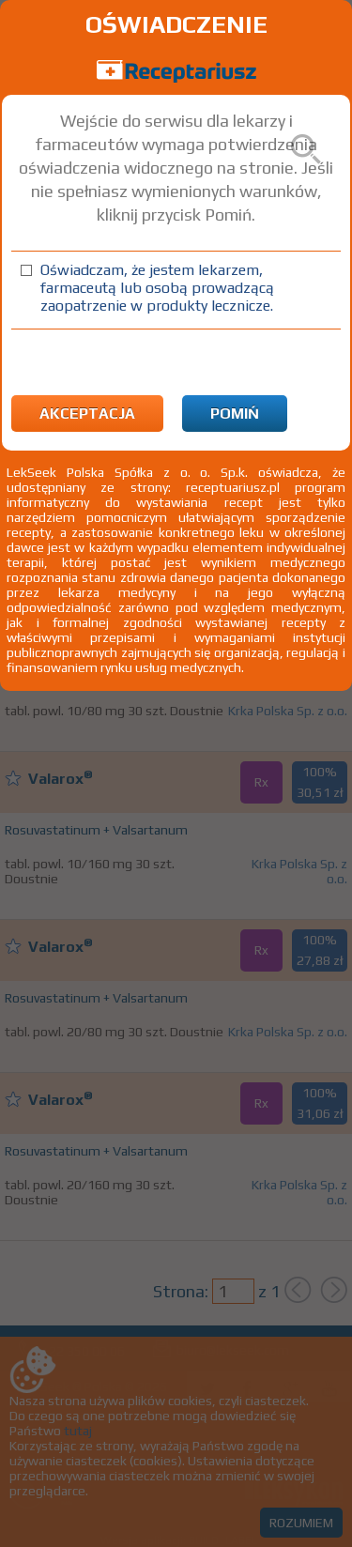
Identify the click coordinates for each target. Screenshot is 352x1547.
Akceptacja (87, 413)
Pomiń (234, 413)
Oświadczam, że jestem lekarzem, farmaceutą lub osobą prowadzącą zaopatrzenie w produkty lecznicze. (157, 287)
